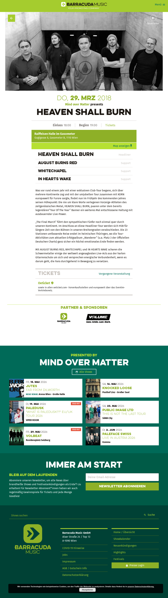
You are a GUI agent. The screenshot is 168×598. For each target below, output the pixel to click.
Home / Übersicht (124, 532)
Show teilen (153, 23)
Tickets (110, 125)
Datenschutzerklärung (75, 575)
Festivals (119, 559)
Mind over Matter (77, 104)
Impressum (69, 561)
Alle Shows (85, 371)
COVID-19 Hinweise (73, 548)
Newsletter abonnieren (122, 486)
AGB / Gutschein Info (74, 568)
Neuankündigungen (125, 545)
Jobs (64, 554)
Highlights (120, 552)
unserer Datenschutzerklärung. (141, 587)
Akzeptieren (87, 590)
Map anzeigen (121, 145)
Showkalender (122, 538)
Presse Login (136, 565)
